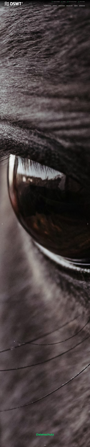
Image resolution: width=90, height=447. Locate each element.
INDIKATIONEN (62, 5)
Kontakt (64, 1)
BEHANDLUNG (69, 5)
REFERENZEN (82, 5)
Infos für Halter (82, 1)
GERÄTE (76, 5)
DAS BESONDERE (47, 5)
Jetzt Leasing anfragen (73, 1)
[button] (2, 223)
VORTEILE (55, 5)
